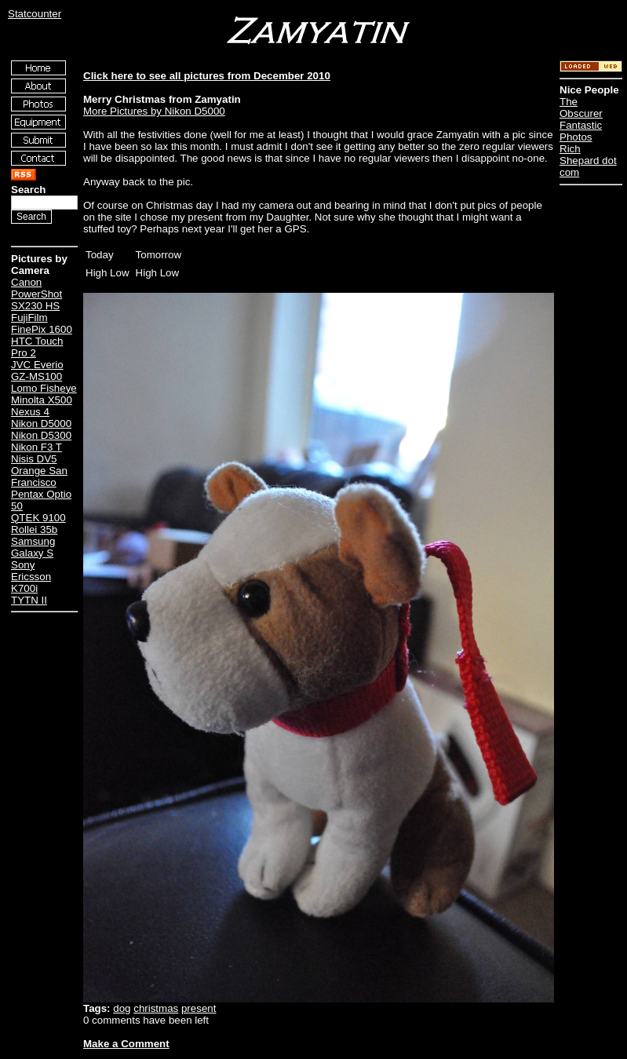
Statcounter (34, 14)
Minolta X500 (41, 400)
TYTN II (29, 600)
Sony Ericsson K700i (31, 576)
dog (121, 1008)
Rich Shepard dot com (588, 160)
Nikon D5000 (41, 423)
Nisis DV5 (34, 459)
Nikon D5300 (41, 435)
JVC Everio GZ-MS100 (37, 370)
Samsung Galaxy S (33, 547)
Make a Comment (126, 1044)
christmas (155, 1008)
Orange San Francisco (39, 476)
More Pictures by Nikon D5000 (154, 111)
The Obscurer (581, 107)
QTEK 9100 (38, 518)
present (198, 1008)
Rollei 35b (34, 529)
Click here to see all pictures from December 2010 (206, 76)
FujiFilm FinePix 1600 (41, 323)
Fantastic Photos (581, 131)
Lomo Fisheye (44, 388)
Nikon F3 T (36, 447)
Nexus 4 (30, 412)
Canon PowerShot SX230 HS (36, 294)
